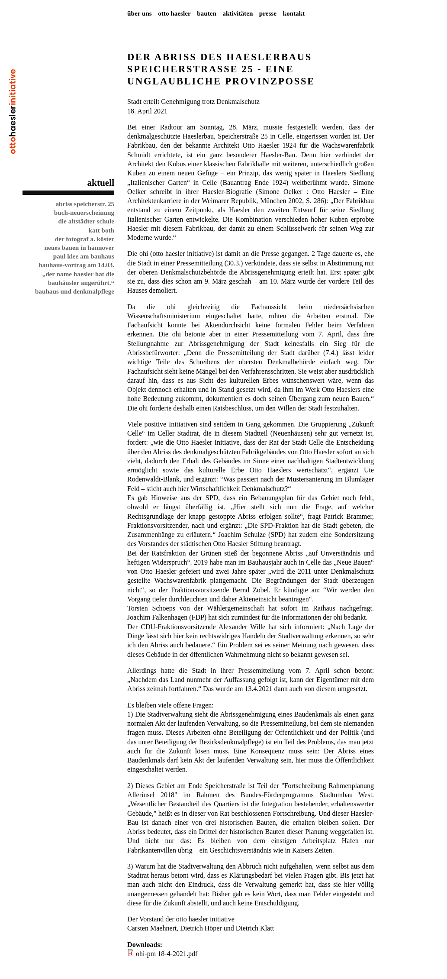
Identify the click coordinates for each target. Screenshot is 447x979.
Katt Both (102, 230)
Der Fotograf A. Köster (84, 238)
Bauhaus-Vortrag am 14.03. (76, 264)
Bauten (206, 13)
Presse (268, 13)
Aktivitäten (237, 13)
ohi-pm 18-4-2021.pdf (166, 953)
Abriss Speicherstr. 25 (84, 203)
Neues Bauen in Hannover (79, 247)
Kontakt (294, 13)
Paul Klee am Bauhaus (83, 256)
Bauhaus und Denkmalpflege (74, 291)
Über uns (139, 13)
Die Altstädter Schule (86, 221)
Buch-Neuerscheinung (84, 212)
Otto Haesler (174, 13)
